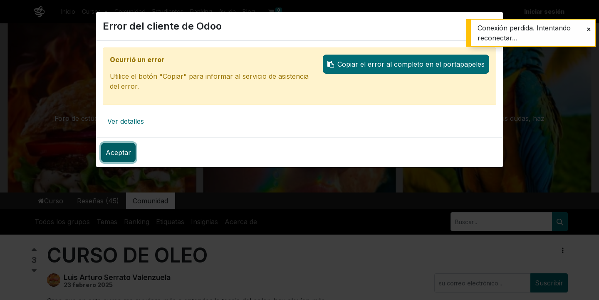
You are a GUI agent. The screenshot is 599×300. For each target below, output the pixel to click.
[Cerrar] (588, 29)
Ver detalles (125, 121)
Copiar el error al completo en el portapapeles (406, 64)
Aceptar (118, 152)
